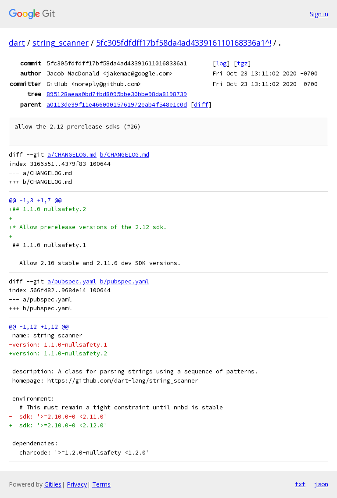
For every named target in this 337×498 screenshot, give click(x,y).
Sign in (319, 14)
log (221, 63)
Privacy (77, 484)
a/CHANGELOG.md (72, 154)
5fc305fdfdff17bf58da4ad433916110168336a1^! (183, 42)
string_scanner (60, 42)
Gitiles (52, 484)
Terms (101, 484)
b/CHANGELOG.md (124, 154)
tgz (242, 63)
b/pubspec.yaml (124, 281)
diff (201, 104)
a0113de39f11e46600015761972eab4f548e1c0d (117, 104)
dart (17, 42)
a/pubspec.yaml (72, 281)
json (321, 484)
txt (300, 484)
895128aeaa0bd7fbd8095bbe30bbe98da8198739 (117, 94)
